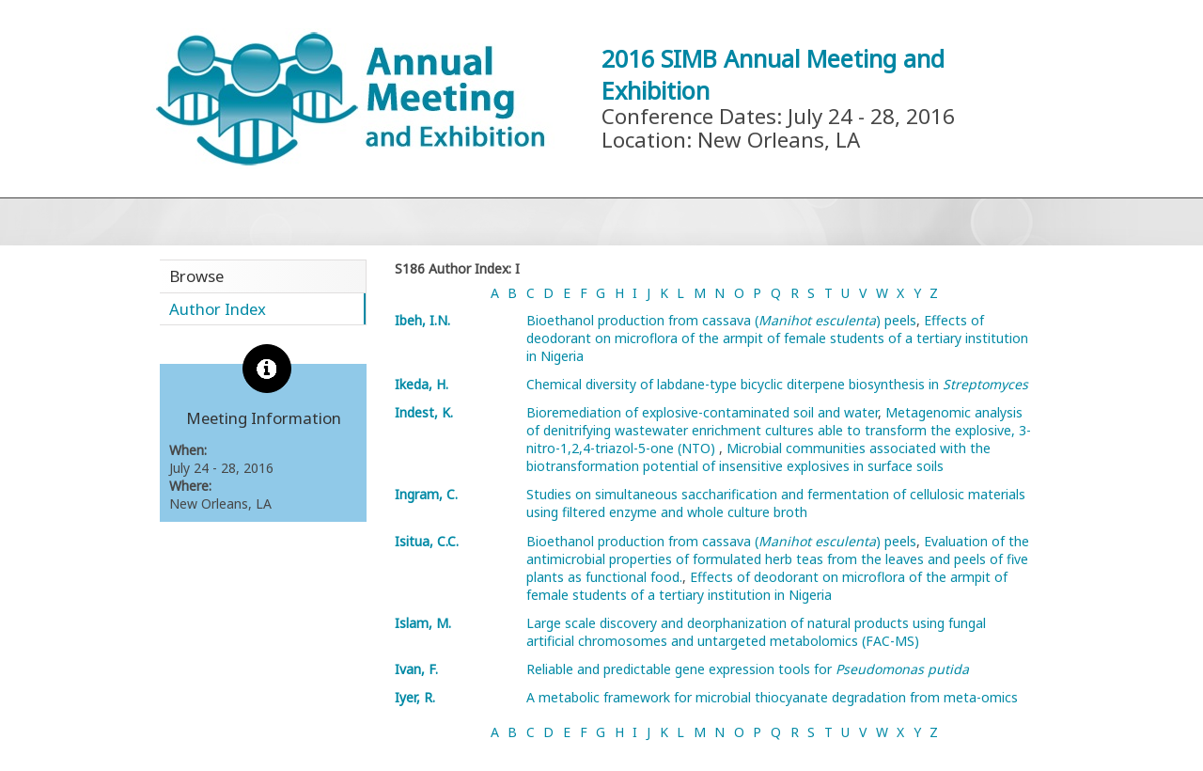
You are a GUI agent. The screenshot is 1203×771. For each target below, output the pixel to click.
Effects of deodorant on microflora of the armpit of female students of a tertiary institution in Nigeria (777, 338)
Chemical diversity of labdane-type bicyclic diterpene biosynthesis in (777, 384)
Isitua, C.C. (427, 541)
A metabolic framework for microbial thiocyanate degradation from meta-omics (772, 697)
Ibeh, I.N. (422, 320)
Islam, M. (423, 623)
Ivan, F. (416, 669)
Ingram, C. (426, 494)
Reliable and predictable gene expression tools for (747, 669)
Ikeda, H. (421, 384)
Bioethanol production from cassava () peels (721, 320)
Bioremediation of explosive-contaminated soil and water (702, 412)
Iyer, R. (415, 697)
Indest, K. (424, 412)
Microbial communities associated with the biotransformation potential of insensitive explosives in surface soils (758, 457)
